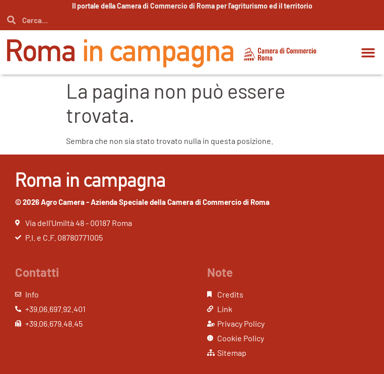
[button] (368, 52)
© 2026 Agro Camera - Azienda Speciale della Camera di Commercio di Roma (142, 201)
